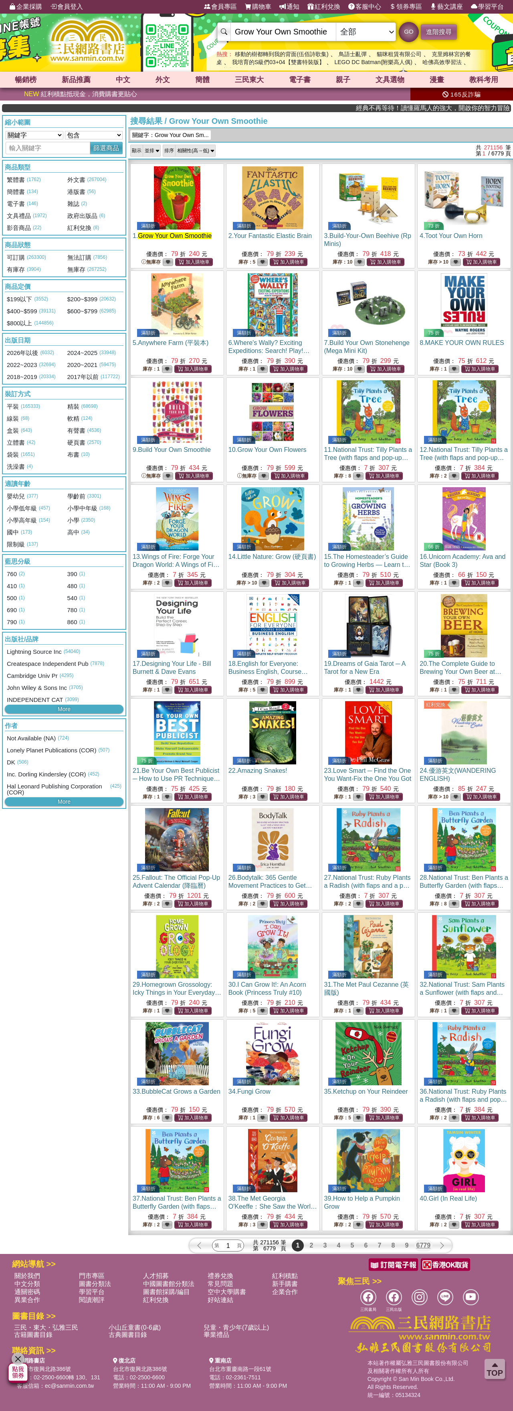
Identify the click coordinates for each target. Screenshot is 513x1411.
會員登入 (66, 7)
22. (257, 770)
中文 (123, 80)
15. (368, 564)
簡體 (202, 80)
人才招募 (156, 1275)
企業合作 (285, 1291)
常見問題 (220, 1283)
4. (451, 235)
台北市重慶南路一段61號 (240, 1369)
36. (463, 1099)
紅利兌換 (323, 7)
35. (366, 1091)
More (64, 709)
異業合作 (27, 1299)
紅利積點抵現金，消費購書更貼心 (80, 94)
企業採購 (25, 7)
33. (176, 1091)
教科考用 (483, 80)
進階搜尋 (439, 31)
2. (270, 235)
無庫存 (151, 262)
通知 (289, 7)
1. (172, 235)
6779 (423, 1245)
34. (249, 1091)
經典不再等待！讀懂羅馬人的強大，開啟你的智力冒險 (465, 108)
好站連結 (220, 1299)
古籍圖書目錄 (33, 1334)
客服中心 (364, 7)
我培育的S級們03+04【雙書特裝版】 (278, 62)
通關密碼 (27, 1291)
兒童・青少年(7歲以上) (236, 1327)
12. (464, 457)
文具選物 (390, 80)
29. (177, 992)
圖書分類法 (95, 1283)
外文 (163, 80)
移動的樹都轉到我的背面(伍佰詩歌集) (281, 54)
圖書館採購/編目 (166, 1291)
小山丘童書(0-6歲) (135, 1327)
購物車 (258, 7)
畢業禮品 (216, 1334)
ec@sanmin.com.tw (69, 1386)
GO (408, 31)
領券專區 (405, 7)
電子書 (300, 80)
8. (462, 342)
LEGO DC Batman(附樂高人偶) (373, 62)
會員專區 (220, 7)
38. (272, 1206)
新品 (76, 80)
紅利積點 (285, 1275)
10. (267, 449)
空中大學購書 (227, 1291)
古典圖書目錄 (128, 1334)
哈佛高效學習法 (442, 62)
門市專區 (92, 1275)
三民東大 (249, 80)
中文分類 (27, 1283)
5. (170, 342)
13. (176, 564)
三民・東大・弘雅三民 (46, 1327)
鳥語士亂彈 (353, 54)
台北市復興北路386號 (44, 1369)
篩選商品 (106, 148)
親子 (343, 80)
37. (177, 1206)
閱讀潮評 (92, 1299)
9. (172, 449)
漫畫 (437, 80)
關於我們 (27, 1275)
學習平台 (487, 7)
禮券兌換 (220, 1275)
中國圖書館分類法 (168, 1283)
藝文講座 (446, 7)
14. (272, 556)
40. (448, 1198)
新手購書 (285, 1283)
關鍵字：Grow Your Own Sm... (170, 135)
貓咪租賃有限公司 (399, 54)
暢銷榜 (25, 80)
